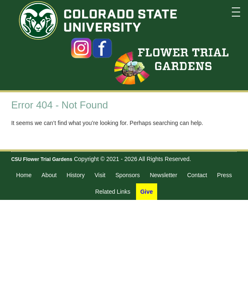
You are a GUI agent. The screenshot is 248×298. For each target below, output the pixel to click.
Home (24, 175)
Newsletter (163, 175)
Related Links (112, 191)
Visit (100, 175)
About (49, 175)
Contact (197, 175)
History (76, 175)
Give (146, 191)
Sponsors (127, 175)
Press (224, 175)
